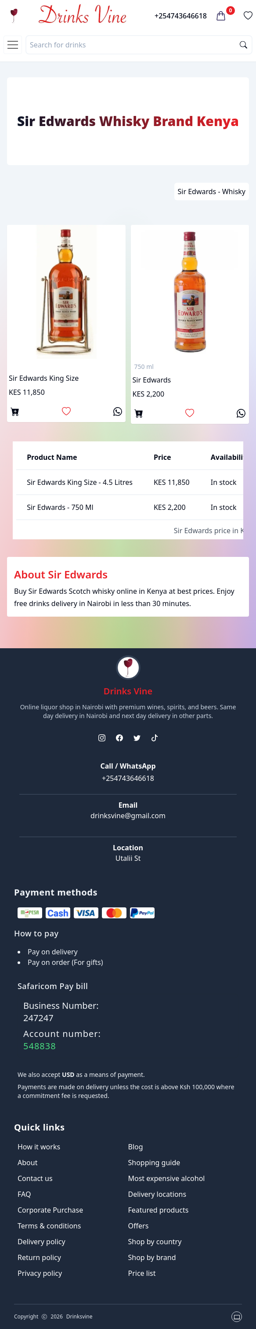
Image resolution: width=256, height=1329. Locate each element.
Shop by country (155, 1241)
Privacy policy (40, 1273)
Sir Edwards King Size (44, 378)
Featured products (158, 1210)
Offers (138, 1226)
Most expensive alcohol (166, 1178)
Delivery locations (157, 1194)
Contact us (35, 1178)
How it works (39, 1147)
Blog (135, 1147)
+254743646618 (181, 16)
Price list (142, 1273)
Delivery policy (41, 1241)
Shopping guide (154, 1162)
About (27, 1162)
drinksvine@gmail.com (128, 815)
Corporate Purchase (50, 1210)
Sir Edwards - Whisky (212, 191)
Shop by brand (152, 1257)
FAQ (24, 1194)
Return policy (39, 1257)
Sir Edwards (152, 380)
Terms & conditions (49, 1226)
